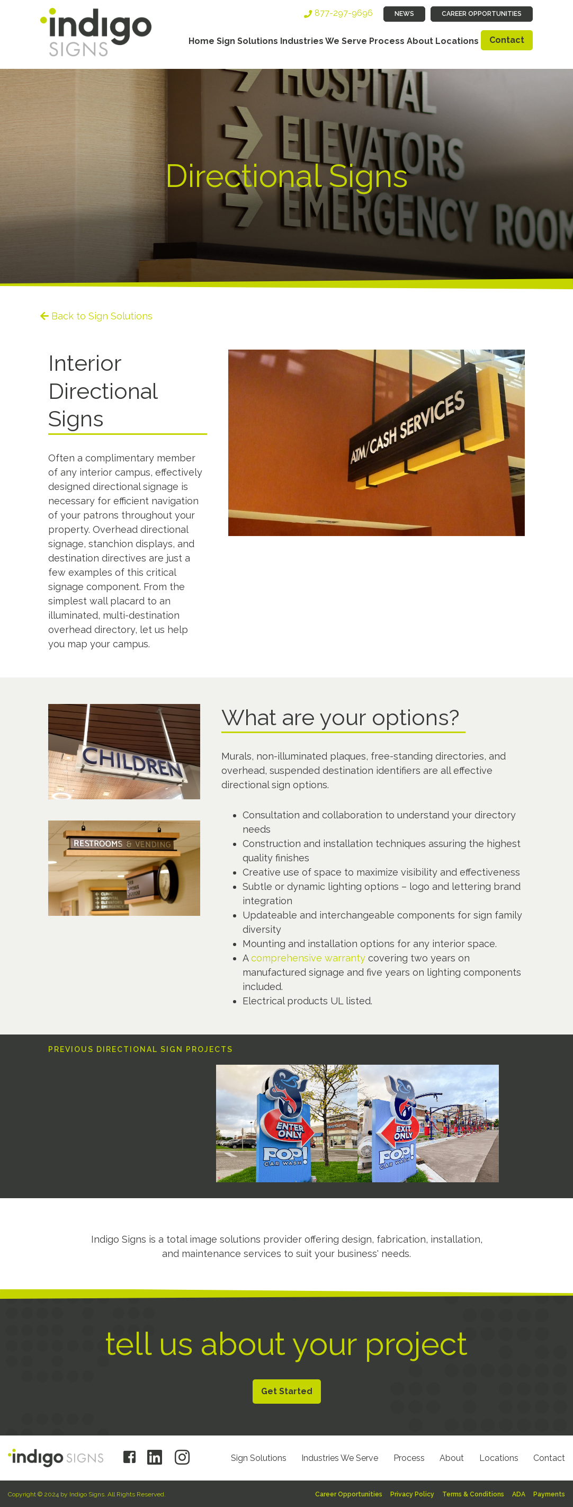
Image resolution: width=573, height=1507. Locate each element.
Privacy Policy (412, 1494)
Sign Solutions (247, 41)
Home (201, 41)
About (420, 41)
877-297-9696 (344, 13)
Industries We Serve (323, 41)
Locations (457, 41)
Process (387, 41)
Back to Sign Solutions (102, 316)
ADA (518, 1494)
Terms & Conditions (473, 1494)
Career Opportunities (482, 13)
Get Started (286, 1391)
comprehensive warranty (308, 958)
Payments (549, 1494)
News (404, 13)
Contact (506, 40)
